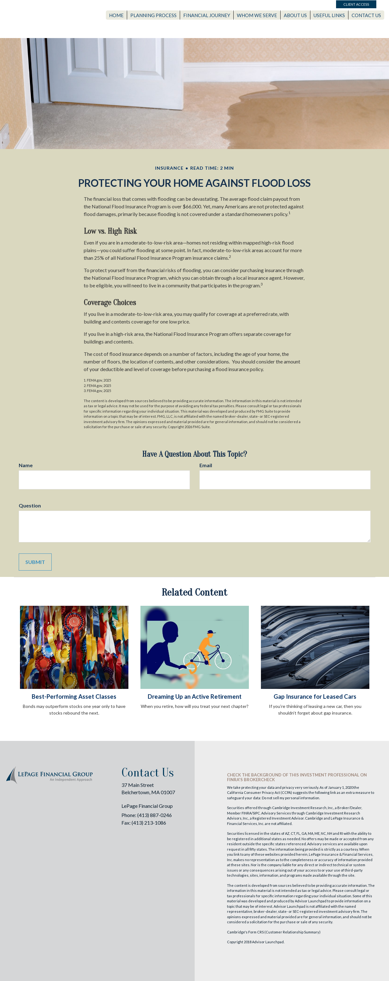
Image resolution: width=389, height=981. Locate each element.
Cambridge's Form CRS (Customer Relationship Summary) (274, 932)
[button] (162, 14)
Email (205, 465)
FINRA (246, 813)
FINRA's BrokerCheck (251, 779)
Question (30, 505)
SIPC (256, 813)
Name (26, 465)
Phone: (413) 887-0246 (146, 815)
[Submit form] (35, 562)
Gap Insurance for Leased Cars (315, 696)
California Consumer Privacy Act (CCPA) (259, 792)
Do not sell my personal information (290, 798)
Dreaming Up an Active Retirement (195, 696)
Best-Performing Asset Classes (74, 696)
